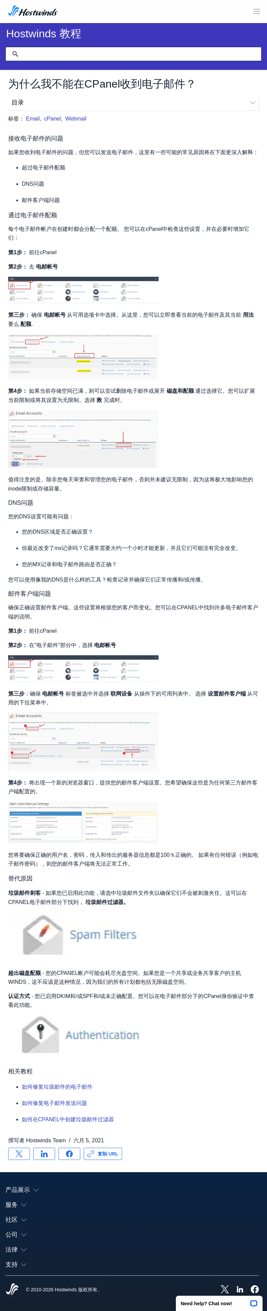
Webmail (75, 119)
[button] (219, 1301)
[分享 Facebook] (69, 1154)
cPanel (52, 119)
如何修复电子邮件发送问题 (54, 1103)
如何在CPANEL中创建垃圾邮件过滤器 (68, 1119)
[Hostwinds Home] (12, 1289)
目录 (133, 102)
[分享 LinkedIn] (44, 1154)
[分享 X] (19, 1154)
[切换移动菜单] (256, 11)
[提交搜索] (15, 54)
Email (32, 119)
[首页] (33, 11)
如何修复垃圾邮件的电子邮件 (57, 1087)
